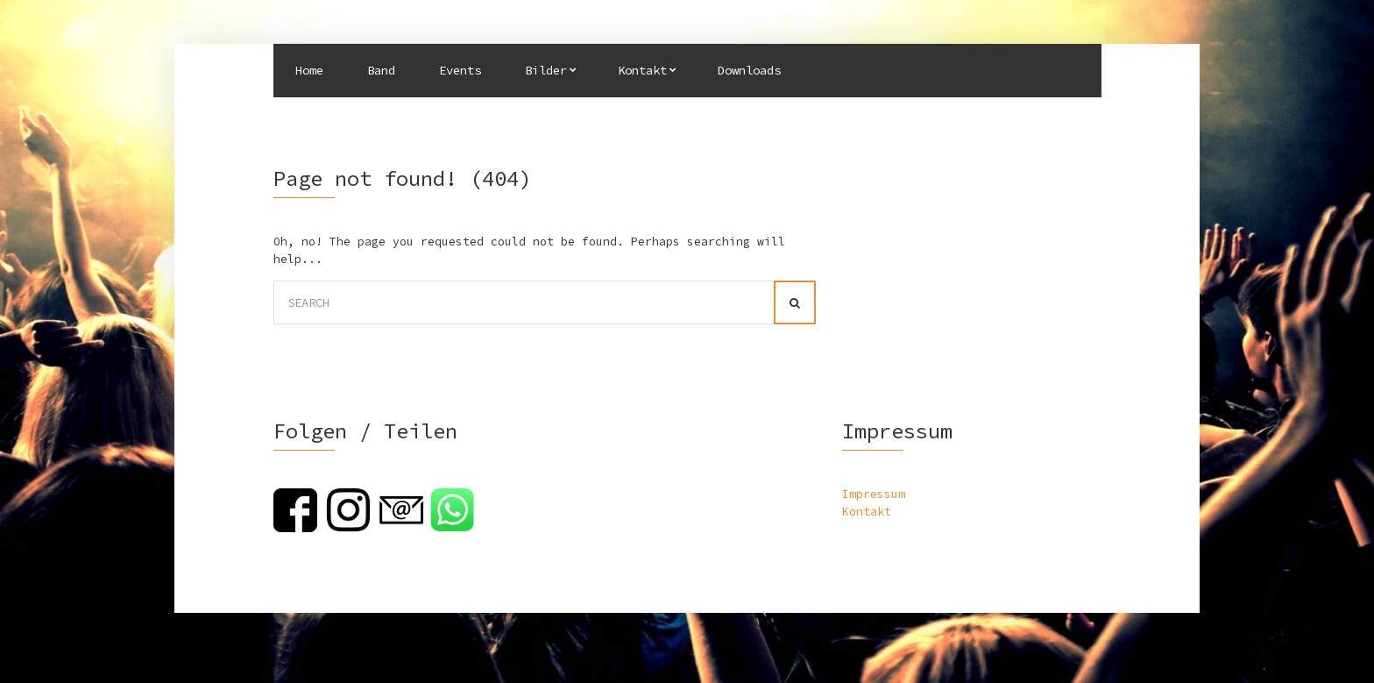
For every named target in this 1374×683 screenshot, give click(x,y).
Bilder (546, 70)
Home (309, 70)
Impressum (873, 494)
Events (460, 70)
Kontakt (642, 70)
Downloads (749, 70)
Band (381, 70)
